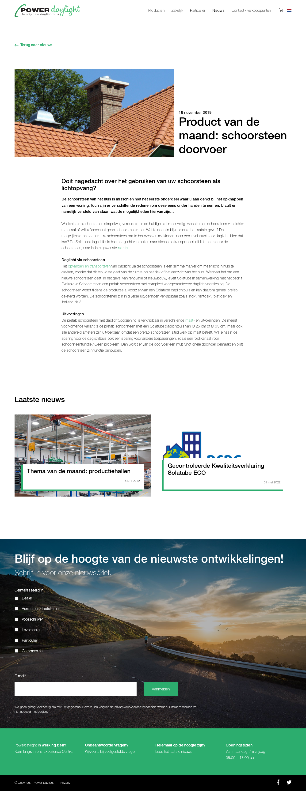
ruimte (123, 248)
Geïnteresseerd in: (30, 590)
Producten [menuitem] (156, 10)
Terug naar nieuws (36, 45)
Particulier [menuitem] (197, 10)
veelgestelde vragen (121, 751)
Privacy (65, 782)
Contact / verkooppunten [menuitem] (251, 10)
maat (189, 320)
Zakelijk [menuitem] (177, 10)
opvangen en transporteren (89, 266)
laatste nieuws (181, 751)
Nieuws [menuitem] (218, 11)
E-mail (20, 676)
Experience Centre (57, 751)
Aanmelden (161, 689)
